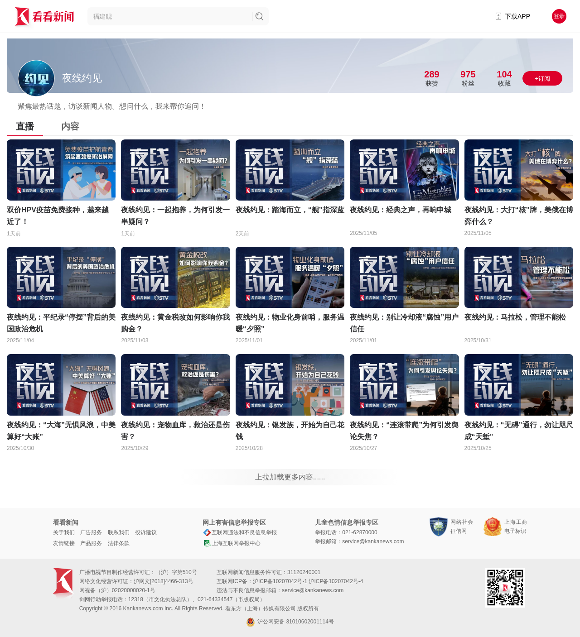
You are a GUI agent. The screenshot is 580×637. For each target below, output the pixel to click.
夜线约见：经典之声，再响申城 (400, 210)
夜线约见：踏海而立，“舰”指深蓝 (290, 210)
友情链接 (64, 543)
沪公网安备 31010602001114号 (290, 622)
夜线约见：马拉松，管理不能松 (515, 317)
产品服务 (91, 543)
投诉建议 (146, 532)
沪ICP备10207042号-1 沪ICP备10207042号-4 (308, 581)
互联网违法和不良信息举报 (240, 532)
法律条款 (119, 543)
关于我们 (64, 532)
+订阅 (542, 78)
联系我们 (119, 532)
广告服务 (91, 532)
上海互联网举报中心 (232, 543)
